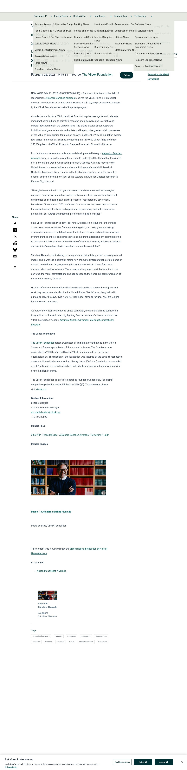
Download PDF (155, 65)
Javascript (153, 79)
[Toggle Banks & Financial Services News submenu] (90, 16)
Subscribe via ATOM (158, 74)
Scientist (60, 642)
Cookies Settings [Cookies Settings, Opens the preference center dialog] (122, 763)
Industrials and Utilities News (121, 16)
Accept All (163, 763)
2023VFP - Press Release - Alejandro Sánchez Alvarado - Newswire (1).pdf (70, 435)
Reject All (143, 763)
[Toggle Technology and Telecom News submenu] (151, 16)
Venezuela (102, 642)
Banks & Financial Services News (80, 16)
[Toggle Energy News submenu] (70, 16)
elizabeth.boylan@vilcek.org (45, 412)
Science (48, 642)
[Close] (182, 763)
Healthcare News (101, 16)
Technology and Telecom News (141, 16)
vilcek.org (41, 389)
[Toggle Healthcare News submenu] (111, 16)
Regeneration (101, 636)
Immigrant (71, 636)
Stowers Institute (86, 642)
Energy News (61, 16)
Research (36, 642)
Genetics (58, 636)
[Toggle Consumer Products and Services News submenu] (51, 16)
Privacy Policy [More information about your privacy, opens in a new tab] (11, 768)
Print (150, 61)
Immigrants (86, 636)
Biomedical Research (41, 636)
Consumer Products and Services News (41, 16)
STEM (71, 642)
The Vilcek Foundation (97, 74)
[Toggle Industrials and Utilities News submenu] (131, 16)
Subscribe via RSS (157, 70)
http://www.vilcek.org (159, 42)
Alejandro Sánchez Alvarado (60, 98)
